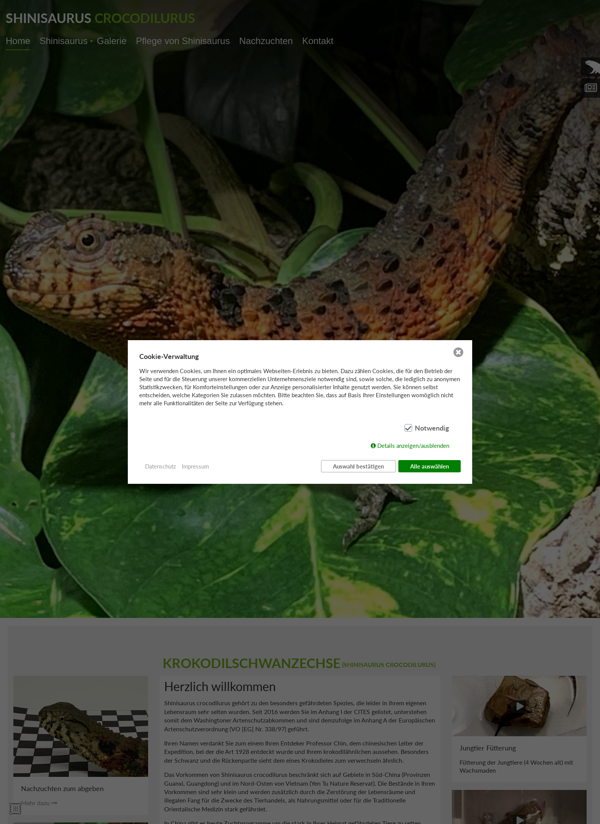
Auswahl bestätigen (358, 466)
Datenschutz (160, 466)
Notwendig (432, 427)
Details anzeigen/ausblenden (413, 445)
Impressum (195, 466)
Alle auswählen (429, 466)
